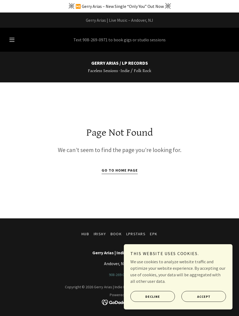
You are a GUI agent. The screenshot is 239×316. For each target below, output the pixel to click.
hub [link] (85, 233)
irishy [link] (100, 233)
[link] (119, 63)
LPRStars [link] (136, 233)
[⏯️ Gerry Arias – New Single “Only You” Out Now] (119, 6)
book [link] (116, 233)
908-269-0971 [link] (95, 39)
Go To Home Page (120, 170)
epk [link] (154, 233)
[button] (17, 39)
